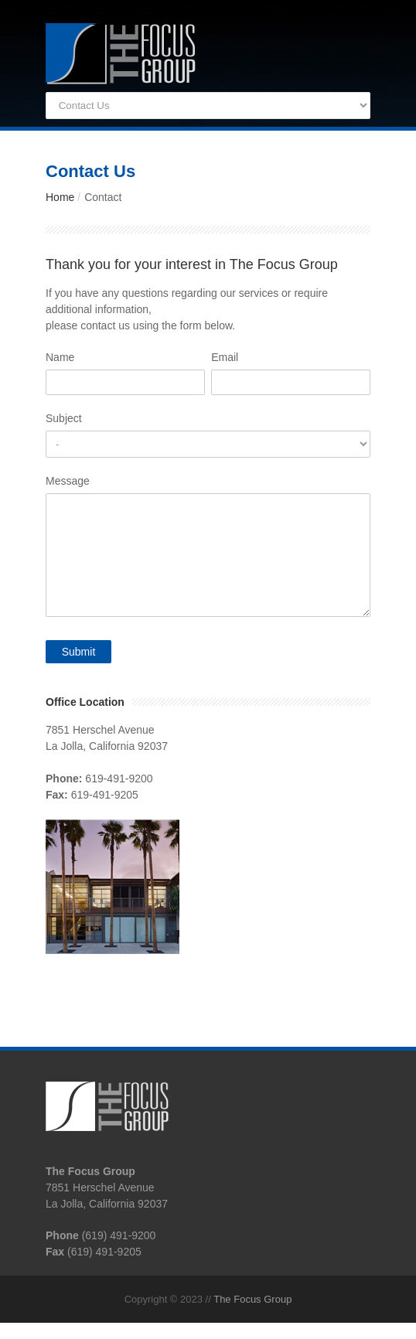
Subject (64, 418)
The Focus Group (252, 1299)
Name (60, 357)
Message (68, 481)
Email (224, 357)
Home (60, 197)
